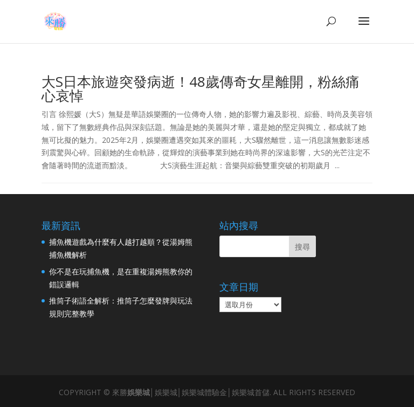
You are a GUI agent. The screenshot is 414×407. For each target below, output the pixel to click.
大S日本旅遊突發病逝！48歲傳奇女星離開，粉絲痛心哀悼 (201, 88)
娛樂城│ (141, 392)
